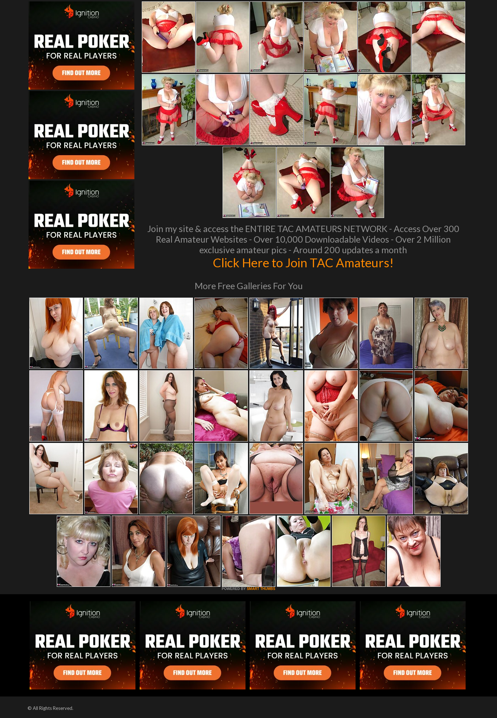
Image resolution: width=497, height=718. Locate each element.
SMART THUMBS (261, 589)
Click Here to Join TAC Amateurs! (303, 262)
